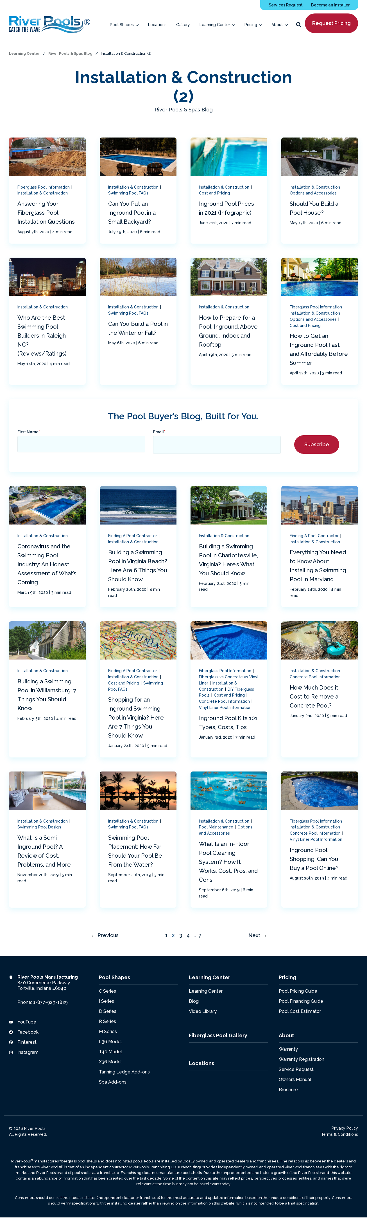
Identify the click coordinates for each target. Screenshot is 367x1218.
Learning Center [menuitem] (206, 990)
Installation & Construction (42, 193)
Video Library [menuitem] (203, 1011)
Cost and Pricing (214, 193)
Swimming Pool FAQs (128, 193)
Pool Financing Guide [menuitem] (301, 1001)
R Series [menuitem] (107, 1021)
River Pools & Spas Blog (70, 53)
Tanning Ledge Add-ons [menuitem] (124, 1071)
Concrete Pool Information (225, 701)
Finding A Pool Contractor (133, 536)
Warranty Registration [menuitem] (301, 1059)
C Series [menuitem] (107, 990)
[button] (298, 24)
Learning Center (25, 53)
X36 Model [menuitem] (110, 1061)
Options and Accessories (313, 193)
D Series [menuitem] (107, 1011)
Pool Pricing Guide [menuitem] (298, 990)
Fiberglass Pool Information (44, 187)
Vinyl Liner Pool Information (225, 707)
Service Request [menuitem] (296, 1069)
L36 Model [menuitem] (110, 1041)
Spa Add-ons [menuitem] (112, 1081)
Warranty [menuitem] (288, 1049)
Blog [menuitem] (194, 1001)
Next (257, 935)
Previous (105, 935)
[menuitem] (285, 5)
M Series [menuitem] (108, 1031)
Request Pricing (331, 23)
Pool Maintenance (216, 827)
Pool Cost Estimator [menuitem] (300, 1011)
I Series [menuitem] (106, 1001)
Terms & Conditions (339, 1134)
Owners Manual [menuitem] (295, 1079)
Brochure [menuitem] (288, 1089)
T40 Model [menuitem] (110, 1051)
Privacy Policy (345, 1128)
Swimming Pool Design (39, 827)
